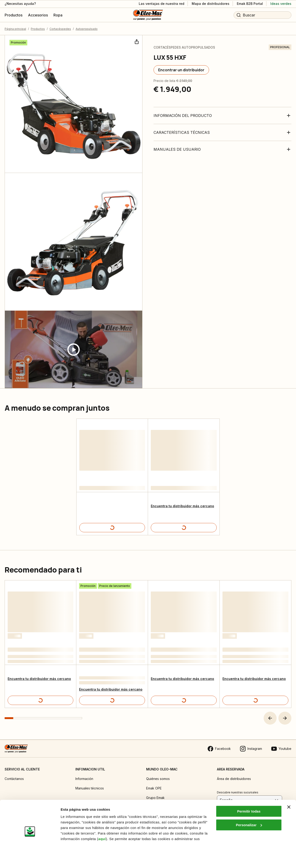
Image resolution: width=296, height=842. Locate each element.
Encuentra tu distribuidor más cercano (182, 506)
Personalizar (249, 790)
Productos (38, 29)
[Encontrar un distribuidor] (181, 70)
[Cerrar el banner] (288, 772)
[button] (270, 718)
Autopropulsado (87, 29)
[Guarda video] (73, 349)
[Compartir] (136, 41)
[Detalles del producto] (112, 527)
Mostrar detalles (74, 833)
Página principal (15, 29)
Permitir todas (248, 776)
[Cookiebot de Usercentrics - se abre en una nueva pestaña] (30, 832)
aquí (102, 804)
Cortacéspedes (60, 29)
